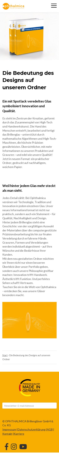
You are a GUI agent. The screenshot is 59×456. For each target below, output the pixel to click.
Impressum (9, 429)
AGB (50, 429)
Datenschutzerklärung (31, 429)
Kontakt (7, 433)
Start (5, 355)
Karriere (19, 433)
